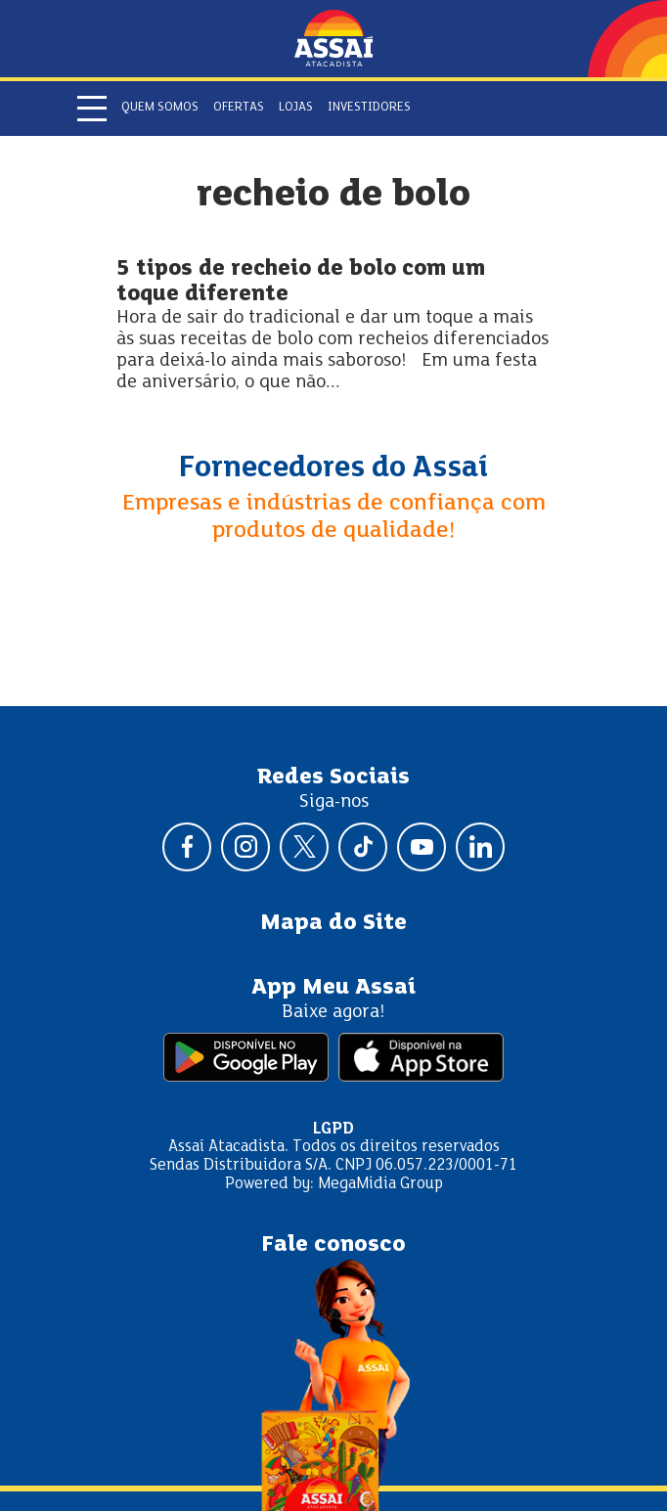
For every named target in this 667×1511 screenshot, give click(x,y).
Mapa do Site (333, 923)
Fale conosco (333, 1245)
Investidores (369, 107)
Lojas (296, 107)
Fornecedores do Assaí (333, 468)
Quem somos (160, 107)
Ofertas (238, 107)
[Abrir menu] (92, 108)
